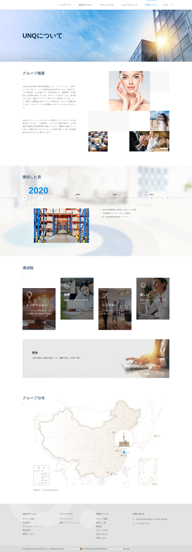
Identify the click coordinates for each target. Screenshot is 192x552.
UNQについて (151, 5)
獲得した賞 (101, 523)
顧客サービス (28, 534)
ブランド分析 (28, 519)
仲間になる (101, 538)
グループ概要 (102, 519)
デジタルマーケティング (33, 526)
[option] (40, 198)
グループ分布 (102, 530)
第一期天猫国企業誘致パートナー (117, 219)
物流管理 (26, 530)
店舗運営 (26, 523)
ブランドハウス (107, 5)
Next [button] (168, 194)
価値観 (99, 526)
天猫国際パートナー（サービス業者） (119, 214)
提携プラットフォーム (69, 523)
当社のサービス (85, 5)
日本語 (165, 5)
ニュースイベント (129, 5)
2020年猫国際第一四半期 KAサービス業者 (122, 210)
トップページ (65, 5)
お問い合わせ (102, 534)
